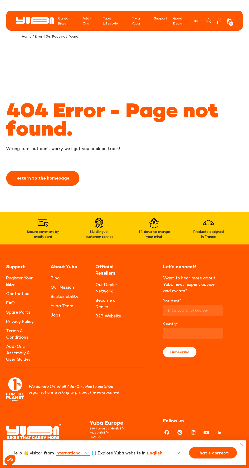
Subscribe (179, 352)
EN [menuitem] (196, 20)
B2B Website (108, 315)
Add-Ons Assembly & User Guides (18, 353)
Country (171, 324)
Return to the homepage (42, 178)
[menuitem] (198, 20)
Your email (172, 300)
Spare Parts (18, 312)
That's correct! (212, 456)
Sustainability (64, 296)
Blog (55, 277)
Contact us (17, 293)
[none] (198, 20)
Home (26, 36)
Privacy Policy (20, 321)
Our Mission (62, 287)
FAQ (10, 302)
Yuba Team (62, 305)
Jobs (55, 314)
